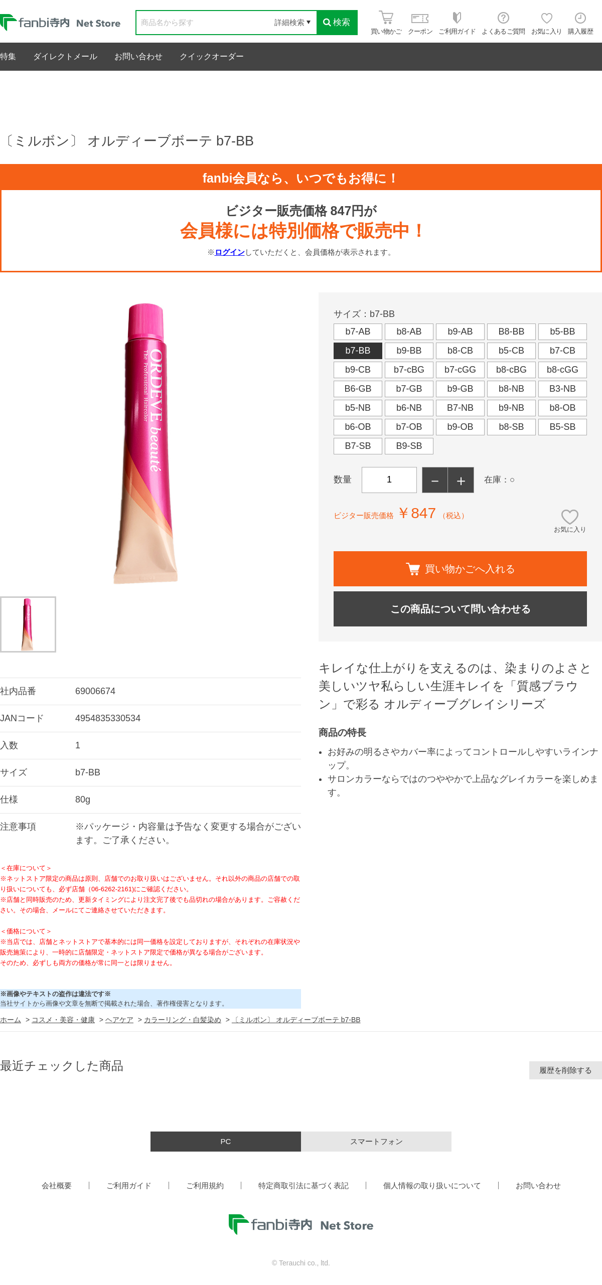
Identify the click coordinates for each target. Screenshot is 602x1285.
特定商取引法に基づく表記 (303, 1185)
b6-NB (409, 408)
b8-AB (408, 332)
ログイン (230, 252)
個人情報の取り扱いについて (432, 1185)
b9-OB (460, 427)
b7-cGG (460, 370)
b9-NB (511, 408)
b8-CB (460, 351)
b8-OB (562, 408)
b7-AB (357, 332)
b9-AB (460, 332)
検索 (336, 22)
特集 (8, 56)
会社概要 (57, 1185)
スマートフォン (376, 1141)
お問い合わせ (138, 56)
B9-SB (409, 446)
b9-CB (358, 370)
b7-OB (409, 427)
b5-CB (511, 351)
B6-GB (357, 389)
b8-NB (511, 389)
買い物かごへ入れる (460, 569)
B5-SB (562, 427)
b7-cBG (409, 370)
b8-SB (511, 427)
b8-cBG (511, 370)
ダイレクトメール (65, 56)
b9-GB (460, 389)
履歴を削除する (565, 1070)
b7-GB (409, 389)
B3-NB (562, 389)
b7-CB (562, 351)
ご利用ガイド (129, 1185)
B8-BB (511, 332)
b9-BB (408, 351)
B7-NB (460, 408)
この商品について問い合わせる (460, 608)
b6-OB (358, 427)
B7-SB (358, 446)
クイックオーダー (212, 56)
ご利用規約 (205, 1185)
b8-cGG (562, 370)
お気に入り (570, 529)
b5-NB (358, 408)
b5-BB (562, 332)
